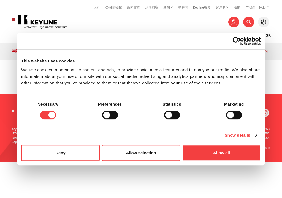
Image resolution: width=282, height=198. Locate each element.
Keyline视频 (202, 7)
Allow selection (141, 152)
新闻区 (168, 7)
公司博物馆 (113, 7)
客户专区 (222, 7)
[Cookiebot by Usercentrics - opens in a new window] (237, 41)
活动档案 (151, 7)
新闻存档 (133, 7)
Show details (237, 135)
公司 (97, 7)
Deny (60, 152)
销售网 (183, 7)
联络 (237, 7)
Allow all (221, 152)
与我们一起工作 (257, 7)
